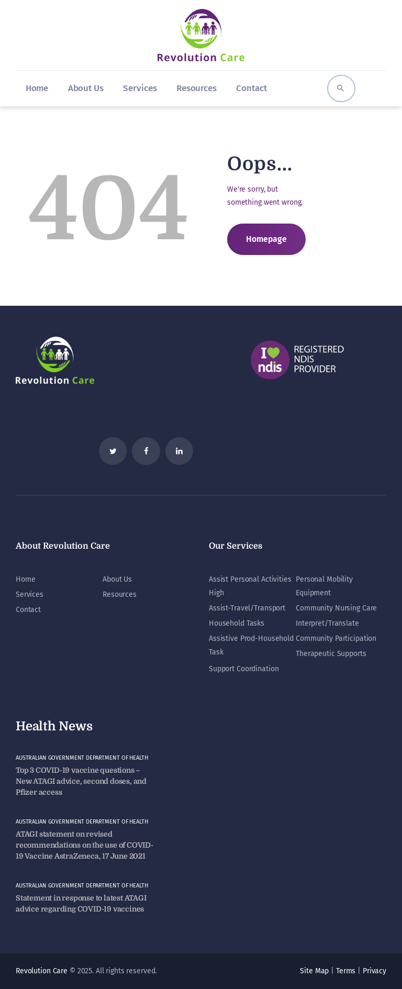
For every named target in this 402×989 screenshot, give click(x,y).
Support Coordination (243, 668)
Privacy (374, 970)
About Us (117, 579)
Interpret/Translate (327, 623)
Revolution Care (42, 970)
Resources (120, 594)
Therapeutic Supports (331, 653)
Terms (345, 970)
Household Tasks (236, 623)
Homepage (266, 239)
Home (25, 579)
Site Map (314, 970)
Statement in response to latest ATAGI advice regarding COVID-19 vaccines (81, 903)
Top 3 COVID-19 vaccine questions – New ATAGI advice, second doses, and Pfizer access (81, 781)
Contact (28, 609)
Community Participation (336, 638)
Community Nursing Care (336, 608)
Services (29, 594)
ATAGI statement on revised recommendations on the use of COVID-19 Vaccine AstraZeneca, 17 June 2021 (84, 845)
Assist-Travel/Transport (247, 608)
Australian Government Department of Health (82, 757)
